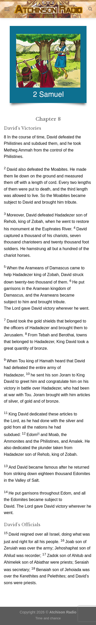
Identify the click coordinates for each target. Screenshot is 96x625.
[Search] (90, 9)
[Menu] (7, 9)
